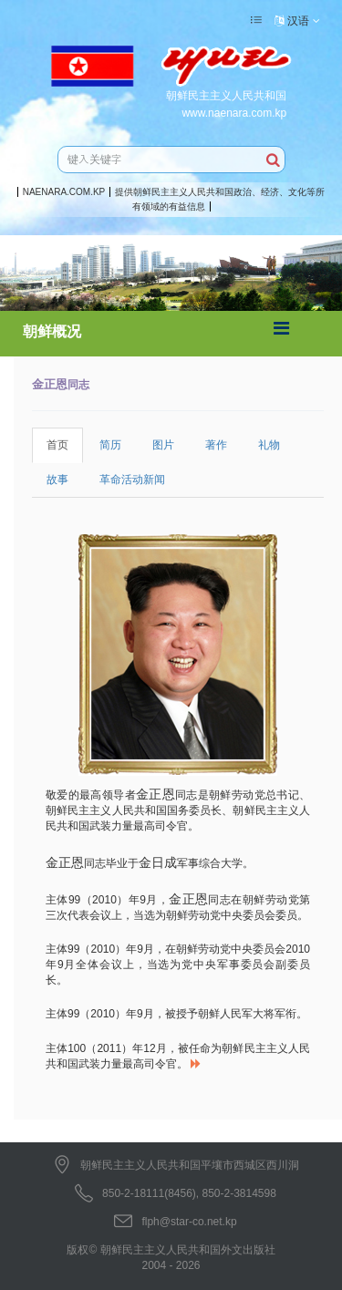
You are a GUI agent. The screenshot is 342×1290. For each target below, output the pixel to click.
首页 (57, 445)
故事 (57, 479)
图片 (163, 445)
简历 (110, 445)
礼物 (269, 445)
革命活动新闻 (132, 479)
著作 (216, 445)
